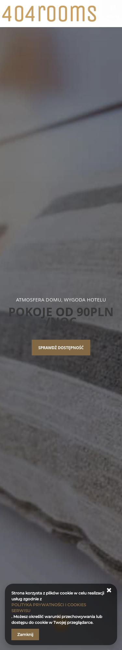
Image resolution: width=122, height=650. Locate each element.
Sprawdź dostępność (61, 347)
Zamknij (25, 634)
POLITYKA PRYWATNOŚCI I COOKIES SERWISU (48, 607)
